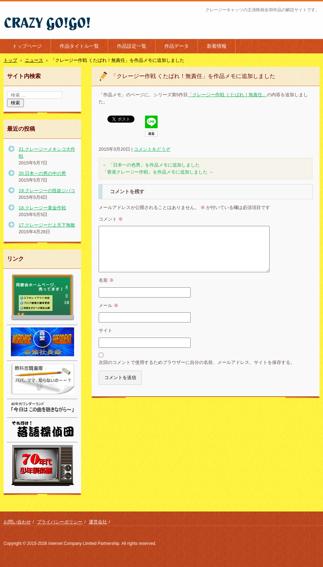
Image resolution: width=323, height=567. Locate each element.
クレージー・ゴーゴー (35, 34)
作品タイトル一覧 (79, 46)
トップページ (27, 46)
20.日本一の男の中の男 (42, 173)
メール (108, 305)
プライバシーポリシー (60, 521)
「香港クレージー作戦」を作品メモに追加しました (158, 172)
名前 (106, 280)
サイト (105, 330)
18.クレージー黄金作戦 (42, 207)
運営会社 (98, 521)
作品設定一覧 (131, 46)
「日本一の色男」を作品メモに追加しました (151, 165)
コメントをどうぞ (152, 149)
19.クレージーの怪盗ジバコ (47, 190)
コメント (111, 219)
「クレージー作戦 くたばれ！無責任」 (227, 94)
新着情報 (216, 46)
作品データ (176, 46)
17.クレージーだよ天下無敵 (47, 225)
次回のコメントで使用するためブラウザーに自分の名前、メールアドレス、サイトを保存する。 (197, 362)
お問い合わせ (17, 521)
